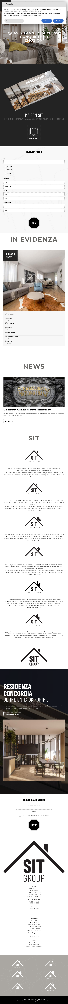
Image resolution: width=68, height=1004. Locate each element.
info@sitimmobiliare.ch (34, 896)
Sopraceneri (9, 166)
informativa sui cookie (37, 11)
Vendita (8, 173)
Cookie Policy (31, 1001)
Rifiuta (47, 21)
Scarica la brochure (12, 714)
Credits (49, 1001)
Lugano (10, 254)
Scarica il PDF (34, 133)
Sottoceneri (9, 169)
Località (6, 179)
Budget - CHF (7, 202)
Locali (5, 190)
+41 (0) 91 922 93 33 (35, 892)
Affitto (8, 176)
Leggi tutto (9, 421)
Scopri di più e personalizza (14, 21)
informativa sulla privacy (41, 815)
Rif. (4, 158)
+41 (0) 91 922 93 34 (34, 894)
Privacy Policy (21, 1001)
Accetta (58, 21)
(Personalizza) (40, 1001)
